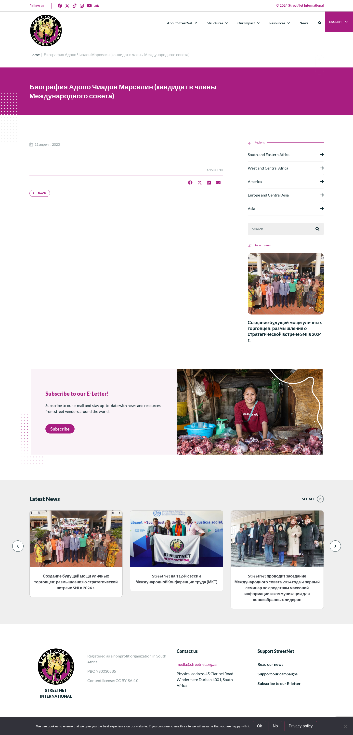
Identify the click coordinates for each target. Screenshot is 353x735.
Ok (259, 726)
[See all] (320, 499)
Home (34, 54)
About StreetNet (182, 23)
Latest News (44, 499)
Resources (279, 23)
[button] (320, 23)
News (304, 23)
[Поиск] (317, 229)
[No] (345, 726)
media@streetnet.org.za (197, 664)
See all (308, 499)
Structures (217, 23)
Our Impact (248, 23)
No (275, 726)
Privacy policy (301, 726)
